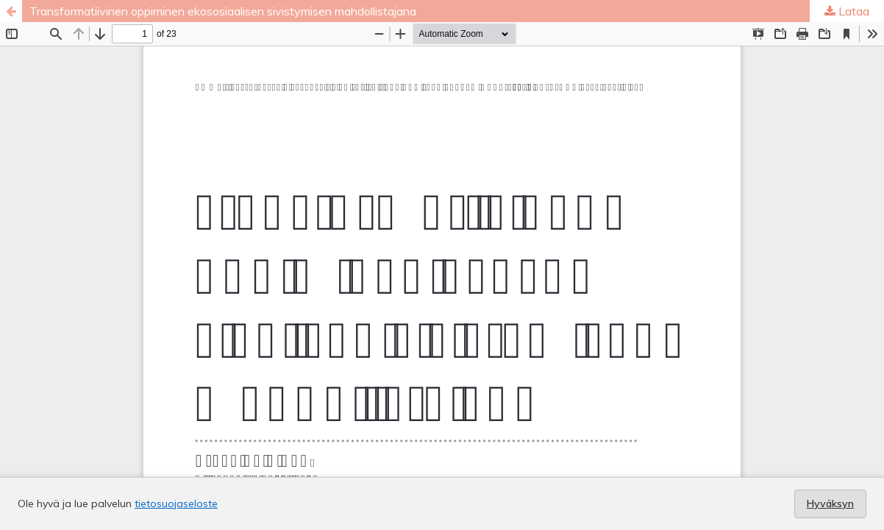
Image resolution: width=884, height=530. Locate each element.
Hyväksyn (830, 503)
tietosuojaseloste (176, 503)
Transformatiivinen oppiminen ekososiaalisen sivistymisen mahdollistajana (222, 11)
